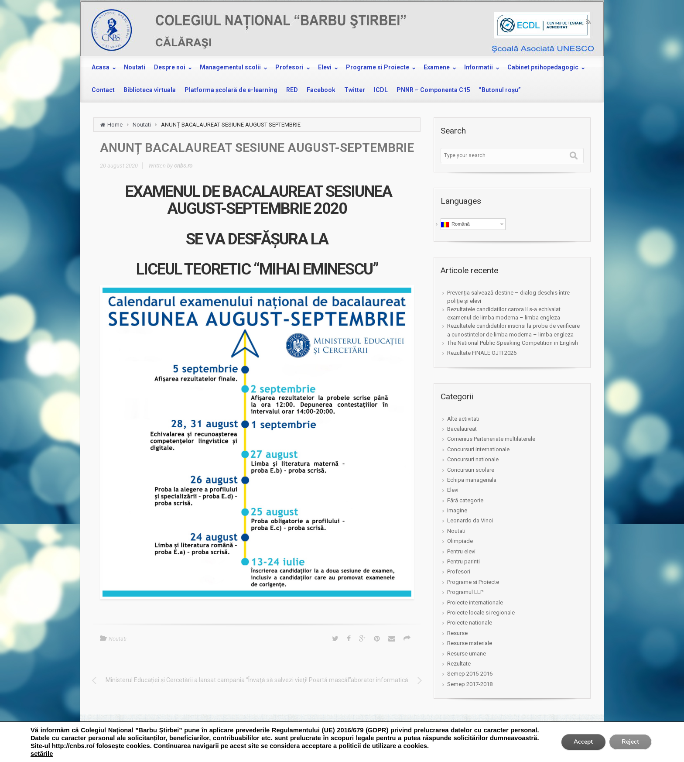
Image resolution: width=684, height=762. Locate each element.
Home (115, 124)
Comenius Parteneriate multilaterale (491, 439)
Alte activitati (463, 418)
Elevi (452, 490)
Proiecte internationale (475, 602)
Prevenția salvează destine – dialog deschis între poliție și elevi (508, 296)
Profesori (458, 571)
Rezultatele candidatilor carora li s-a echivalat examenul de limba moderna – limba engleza (504, 313)
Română (455, 224)
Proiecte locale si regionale (481, 612)
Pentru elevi (461, 551)
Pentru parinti (463, 561)
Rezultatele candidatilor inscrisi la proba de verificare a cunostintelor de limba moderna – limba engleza (513, 330)
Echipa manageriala (471, 480)
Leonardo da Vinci (470, 520)
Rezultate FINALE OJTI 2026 (481, 353)
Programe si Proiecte (473, 582)
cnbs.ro (183, 165)
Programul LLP (465, 592)
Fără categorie (465, 500)
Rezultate (459, 663)
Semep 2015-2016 (469, 673)
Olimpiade (460, 541)
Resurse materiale (469, 643)
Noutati (142, 124)
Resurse (457, 633)
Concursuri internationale (478, 449)
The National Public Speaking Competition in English (512, 343)
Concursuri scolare (470, 470)
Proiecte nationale (469, 622)
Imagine (457, 510)
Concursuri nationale (473, 459)
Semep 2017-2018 (469, 684)
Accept (582, 742)
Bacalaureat (462, 429)
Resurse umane (466, 653)
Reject (630, 742)
